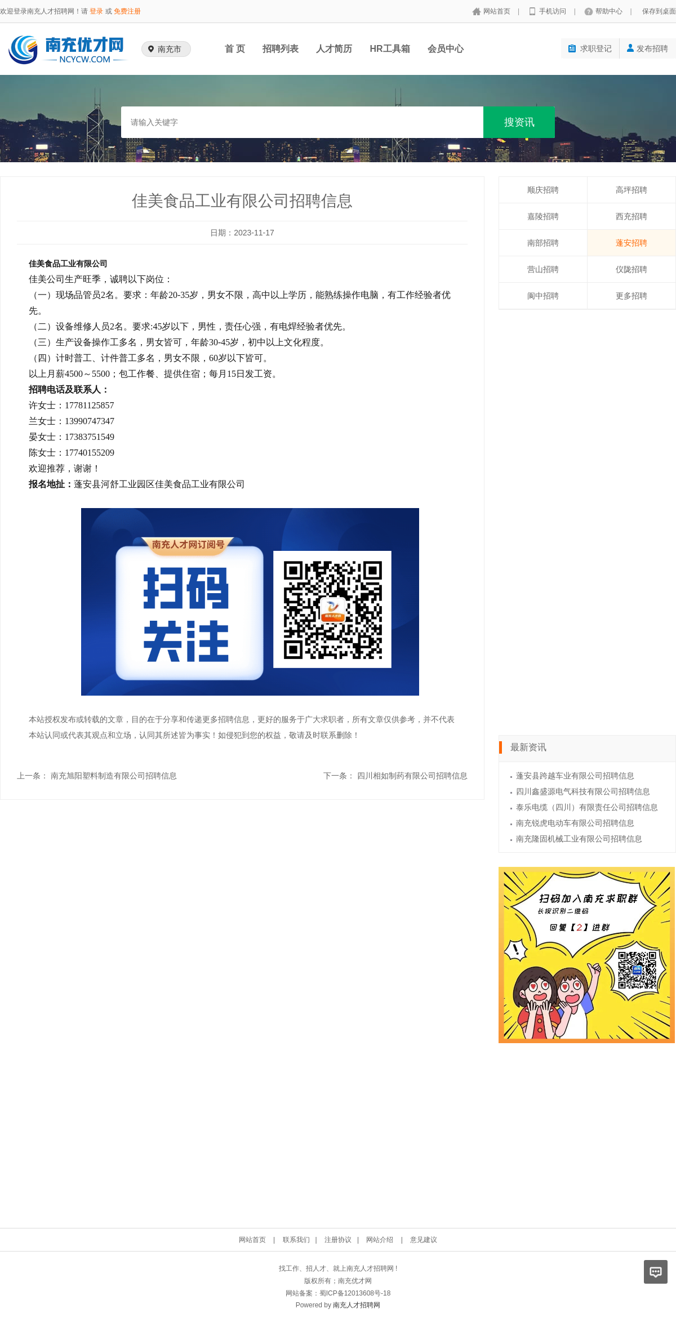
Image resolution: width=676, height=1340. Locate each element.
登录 (96, 11)
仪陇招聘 (631, 269)
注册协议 (338, 1240)
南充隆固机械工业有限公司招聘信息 (579, 838)
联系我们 (296, 1240)
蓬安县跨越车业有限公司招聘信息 (575, 775)
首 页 (235, 49)
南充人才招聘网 (356, 1305)
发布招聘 (647, 48)
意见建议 (423, 1240)
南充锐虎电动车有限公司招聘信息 (575, 822)
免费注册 (127, 11)
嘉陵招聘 (543, 216)
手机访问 (553, 11)
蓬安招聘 (631, 242)
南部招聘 (543, 242)
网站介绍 (379, 1240)
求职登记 (590, 48)
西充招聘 (631, 216)
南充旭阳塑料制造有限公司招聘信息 (114, 775)
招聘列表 (281, 49)
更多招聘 (631, 295)
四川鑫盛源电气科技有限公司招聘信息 (583, 791)
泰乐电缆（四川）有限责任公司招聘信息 (587, 807)
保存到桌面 (659, 11)
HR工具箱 (390, 49)
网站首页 (497, 11)
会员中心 (446, 49)
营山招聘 (543, 269)
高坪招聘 (631, 189)
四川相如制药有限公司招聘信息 (412, 775)
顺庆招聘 (543, 189)
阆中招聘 (543, 295)
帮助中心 (609, 11)
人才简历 (334, 49)
